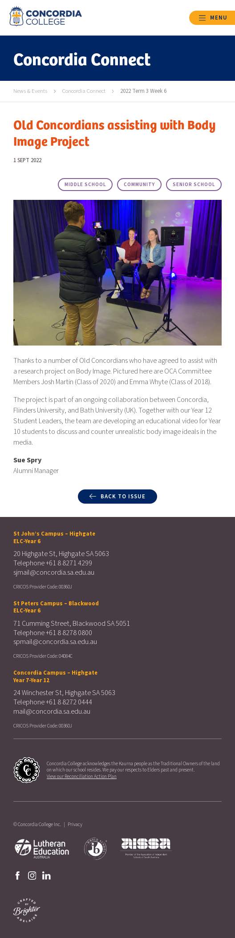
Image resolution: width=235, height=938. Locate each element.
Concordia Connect (83, 91)
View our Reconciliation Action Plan (82, 776)
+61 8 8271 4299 (69, 563)
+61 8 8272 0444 (69, 702)
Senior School (194, 184)
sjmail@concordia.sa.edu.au (53, 572)
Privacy (75, 824)
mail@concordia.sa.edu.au (51, 711)
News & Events (30, 91)
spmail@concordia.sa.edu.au (55, 642)
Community (139, 184)
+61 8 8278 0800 (69, 633)
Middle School (85, 184)
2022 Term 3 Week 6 (143, 91)
